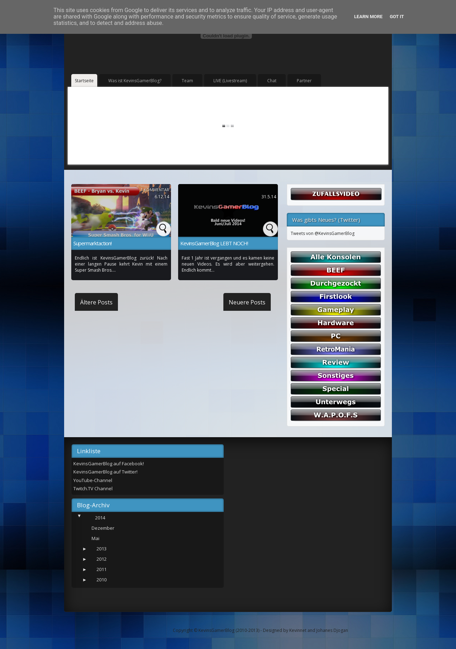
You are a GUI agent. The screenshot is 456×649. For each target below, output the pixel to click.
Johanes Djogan (332, 630)
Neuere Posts (247, 302)
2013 (102, 548)
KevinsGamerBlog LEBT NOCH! (214, 243)
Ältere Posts (96, 302)
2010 (102, 579)
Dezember (103, 528)
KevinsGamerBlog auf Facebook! (108, 463)
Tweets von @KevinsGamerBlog (322, 233)
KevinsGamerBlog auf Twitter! (105, 472)
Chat (271, 81)
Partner (304, 81)
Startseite (84, 81)
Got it (397, 16)
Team (187, 81)
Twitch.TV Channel (93, 488)
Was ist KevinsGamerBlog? (134, 81)
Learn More (368, 16)
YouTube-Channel (92, 480)
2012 (102, 559)
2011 (102, 569)
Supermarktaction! (92, 243)
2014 (100, 517)
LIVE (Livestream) (230, 81)
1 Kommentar (155, 189)
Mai (95, 538)
